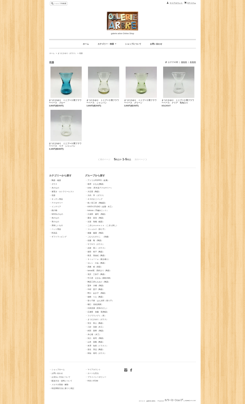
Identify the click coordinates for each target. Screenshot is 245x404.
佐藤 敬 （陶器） (95, 240)
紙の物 (54, 210)
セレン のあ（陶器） (97, 263)
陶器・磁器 (56, 180)
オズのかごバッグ (95, 199)
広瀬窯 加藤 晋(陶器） (98, 312)
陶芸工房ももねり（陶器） (99, 282)
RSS (89, 381)
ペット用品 (56, 229)
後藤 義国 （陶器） (96, 233)
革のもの (55, 222)
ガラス (54, 184)
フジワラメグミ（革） (97, 316)
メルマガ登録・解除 (60, 384)
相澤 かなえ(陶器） (96, 184)
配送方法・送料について (62, 381)
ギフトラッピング (59, 237)
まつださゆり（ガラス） (67, 53)
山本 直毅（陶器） (96, 342)
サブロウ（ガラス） (96, 244)
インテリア (56, 207)
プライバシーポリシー (97, 377)
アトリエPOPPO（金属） (98, 180)
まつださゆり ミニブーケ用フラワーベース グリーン (140, 101)
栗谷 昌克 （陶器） (96, 218)
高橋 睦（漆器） (95, 267)
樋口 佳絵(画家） (95, 304)
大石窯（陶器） (94, 191)
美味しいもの (57, 225)
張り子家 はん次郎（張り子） (101, 301)
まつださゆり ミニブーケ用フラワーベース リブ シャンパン (65, 144)
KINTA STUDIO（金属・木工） (100, 207)
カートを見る (93, 373)
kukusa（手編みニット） (98, 210)
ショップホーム (58, 369)
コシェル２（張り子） (97, 229)
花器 (81, 53)
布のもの (55, 218)
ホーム (86, 44)
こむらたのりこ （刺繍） (99, 237)
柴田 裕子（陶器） (96, 252)
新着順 (193, 62)
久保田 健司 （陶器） (97, 214)
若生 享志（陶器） (96, 349)
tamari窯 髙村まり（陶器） (99, 270)
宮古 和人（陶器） (96, 323)
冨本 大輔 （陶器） (96, 285)
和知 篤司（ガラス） (97, 353)
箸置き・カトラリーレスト (63, 191)
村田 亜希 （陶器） (96, 331)
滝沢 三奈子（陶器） (97, 274)
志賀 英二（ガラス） (97, 248)
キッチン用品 (57, 199)
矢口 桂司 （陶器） (96, 338)
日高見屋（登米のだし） (98, 308)
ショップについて (133, 44)
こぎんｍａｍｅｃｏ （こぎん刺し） (103, 225)
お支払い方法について (61, 377)
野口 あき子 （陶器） (97, 293)
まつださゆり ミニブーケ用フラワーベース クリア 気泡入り (178, 101)
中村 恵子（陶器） (96, 289)
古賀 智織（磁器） (96, 222)
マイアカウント (176, 3)
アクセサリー (57, 203)
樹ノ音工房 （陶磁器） (97, 203)
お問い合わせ (156, 44)
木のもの (55, 188)
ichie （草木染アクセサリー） (100, 188)
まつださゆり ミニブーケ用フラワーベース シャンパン (102, 101)
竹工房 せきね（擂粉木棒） (100, 278)
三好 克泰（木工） (96, 327)
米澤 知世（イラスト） (98, 346)
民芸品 (54, 233)
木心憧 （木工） (94, 334)
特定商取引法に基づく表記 (63, 388)
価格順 (184, 62)
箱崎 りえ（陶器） (96, 297)
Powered (177, 401)
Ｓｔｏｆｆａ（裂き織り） (99, 259)
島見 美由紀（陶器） (97, 255)
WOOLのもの (57, 214)
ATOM (95, 381)
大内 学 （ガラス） (96, 195)
